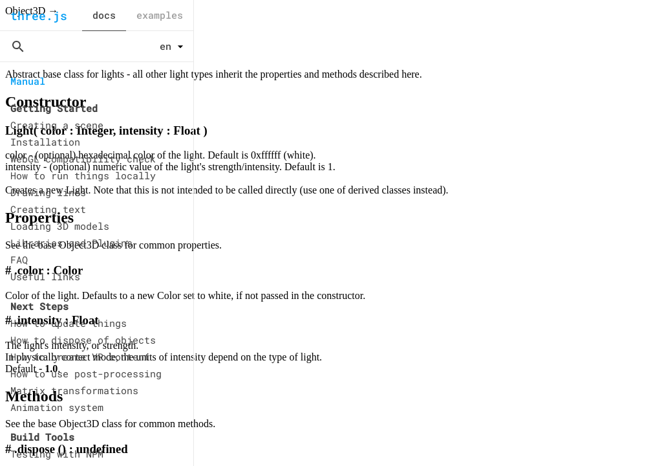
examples (159, 14)
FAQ (19, 259)
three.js (38, 15)
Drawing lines (48, 192)
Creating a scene (56, 124)
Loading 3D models (59, 225)
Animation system (56, 407)
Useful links (45, 276)
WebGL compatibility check (83, 158)
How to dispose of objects (83, 339)
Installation (45, 141)
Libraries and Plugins (71, 242)
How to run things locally (83, 175)
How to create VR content (80, 356)
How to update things (68, 322)
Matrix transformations (74, 390)
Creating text (48, 209)
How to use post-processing (86, 373)
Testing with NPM (56, 453)
